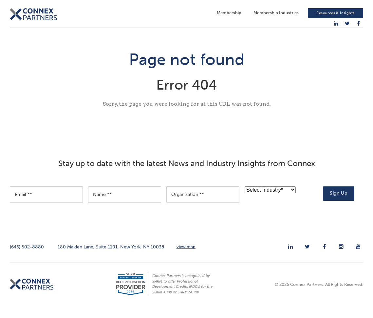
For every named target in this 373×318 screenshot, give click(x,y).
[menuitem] (336, 26)
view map (186, 254)
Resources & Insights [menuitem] (335, 15)
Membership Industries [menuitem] (276, 14)
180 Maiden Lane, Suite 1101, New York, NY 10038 (111, 254)
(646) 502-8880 (27, 254)
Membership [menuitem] (229, 14)
